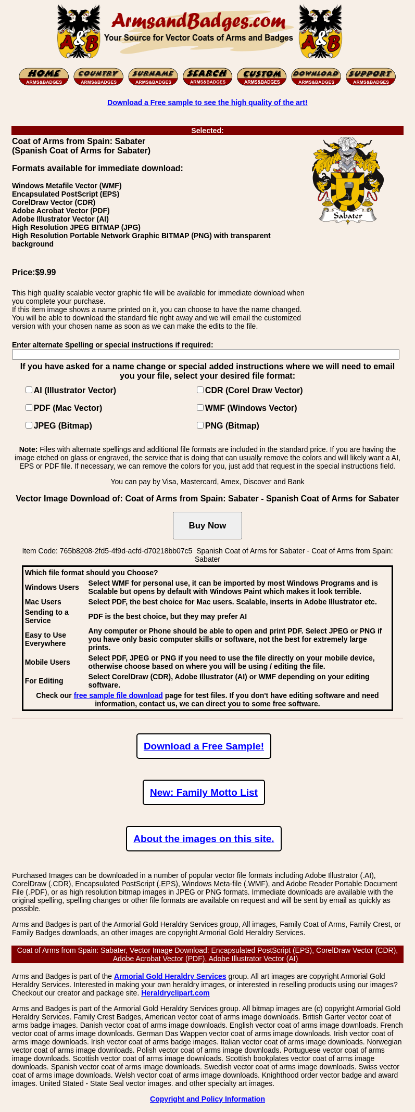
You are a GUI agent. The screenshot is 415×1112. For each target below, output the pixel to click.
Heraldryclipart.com (175, 993)
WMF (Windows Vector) (251, 408)
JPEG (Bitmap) (63, 425)
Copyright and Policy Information (207, 1099)
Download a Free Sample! (204, 746)
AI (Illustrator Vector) (75, 390)
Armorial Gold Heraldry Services (170, 976)
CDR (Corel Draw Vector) (254, 390)
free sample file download (118, 695)
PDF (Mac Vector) (68, 408)
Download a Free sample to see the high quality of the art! (207, 102)
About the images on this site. (203, 838)
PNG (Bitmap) (232, 425)
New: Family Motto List (204, 792)
